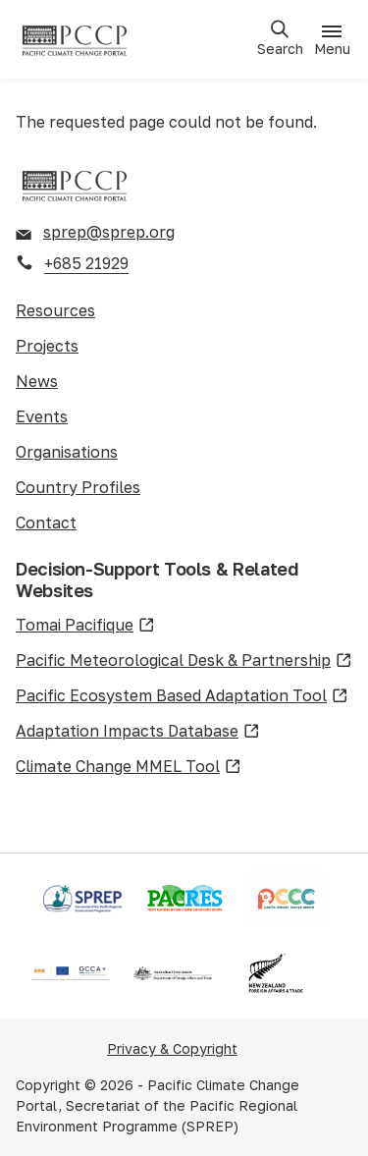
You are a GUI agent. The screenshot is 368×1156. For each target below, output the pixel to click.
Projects (47, 346)
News (37, 381)
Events (42, 416)
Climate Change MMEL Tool (128, 767)
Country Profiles (78, 487)
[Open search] (279, 39)
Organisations (67, 452)
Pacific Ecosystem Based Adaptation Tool (182, 696)
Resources (55, 310)
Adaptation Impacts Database (138, 732)
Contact (46, 522)
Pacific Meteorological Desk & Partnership (184, 661)
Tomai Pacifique (85, 625)
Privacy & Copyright (172, 1048)
